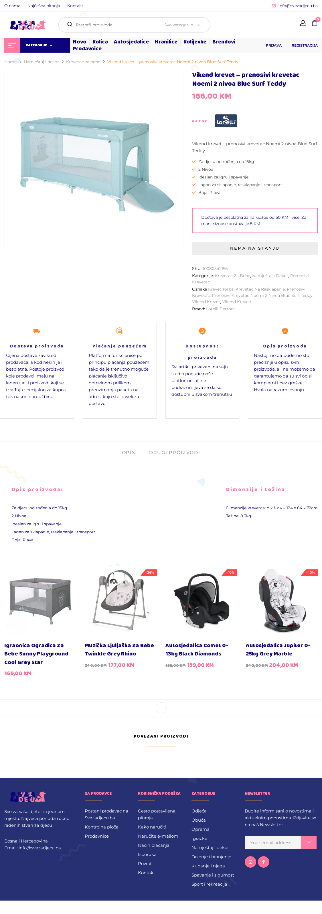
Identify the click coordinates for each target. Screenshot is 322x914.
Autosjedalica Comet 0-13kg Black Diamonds (196, 650)
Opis (128, 452)
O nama (12, 5)
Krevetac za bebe (83, 61)
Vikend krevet (206, 301)
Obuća (198, 820)
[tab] (128, 453)
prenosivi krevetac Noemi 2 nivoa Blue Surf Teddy (262, 295)
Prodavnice (97, 836)
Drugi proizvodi (174, 452)
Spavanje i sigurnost (212, 875)
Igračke (199, 838)
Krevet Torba (221, 289)
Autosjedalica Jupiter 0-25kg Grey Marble (278, 650)
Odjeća (199, 811)
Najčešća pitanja (43, 5)
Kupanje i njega (208, 866)
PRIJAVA (274, 45)
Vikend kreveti (236, 301)
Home (10, 61)
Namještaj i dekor (41, 61)
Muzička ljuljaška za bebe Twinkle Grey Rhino (119, 650)
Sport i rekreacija (209, 884)
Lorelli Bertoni (220, 308)
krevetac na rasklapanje (260, 289)
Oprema (200, 829)
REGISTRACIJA (305, 45)
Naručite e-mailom (158, 836)
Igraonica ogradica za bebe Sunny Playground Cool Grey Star (36, 654)
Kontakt (75, 5)
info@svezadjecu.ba (298, 5)
